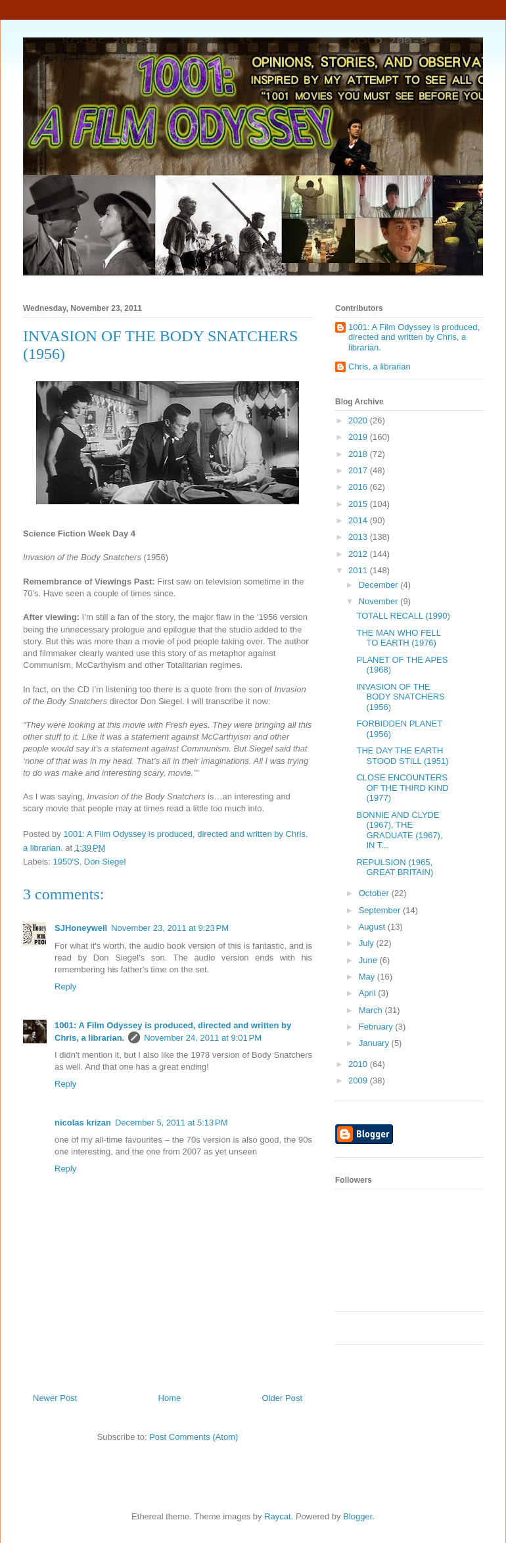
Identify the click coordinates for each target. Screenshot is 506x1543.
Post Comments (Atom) (193, 1437)
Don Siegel (105, 861)
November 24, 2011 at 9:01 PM (203, 1038)
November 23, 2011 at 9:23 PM (170, 928)
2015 (359, 504)
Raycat (277, 1516)
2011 (359, 570)
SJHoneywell (81, 928)
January (375, 1043)
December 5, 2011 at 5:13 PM (171, 1123)
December (380, 585)
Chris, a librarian (379, 366)
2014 (359, 520)
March (372, 1010)
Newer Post (55, 1398)
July (368, 943)
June (369, 960)
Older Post (282, 1398)
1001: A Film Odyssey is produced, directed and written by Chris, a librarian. (414, 337)
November (380, 601)
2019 (359, 437)
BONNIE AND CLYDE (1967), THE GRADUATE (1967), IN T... (399, 830)
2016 (359, 487)
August (373, 927)
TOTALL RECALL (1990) (402, 616)
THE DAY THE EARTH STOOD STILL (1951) (402, 756)
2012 (359, 554)
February (377, 1027)
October (375, 893)
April (369, 993)
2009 (359, 1080)
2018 (359, 454)
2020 (359, 420)
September (381, 910)
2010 (359, 1064)
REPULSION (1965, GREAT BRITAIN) (394, 867)
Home (169, 1398)
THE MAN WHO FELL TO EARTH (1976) (398, 638)
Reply (65, 986)
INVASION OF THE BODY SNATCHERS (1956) (400, 697)
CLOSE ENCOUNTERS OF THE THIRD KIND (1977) (402, 787)
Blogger (357, 1516)
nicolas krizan (83, 1123)
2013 (359, 537)
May (368, 977)
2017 (359, 470)
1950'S (66, 861)
